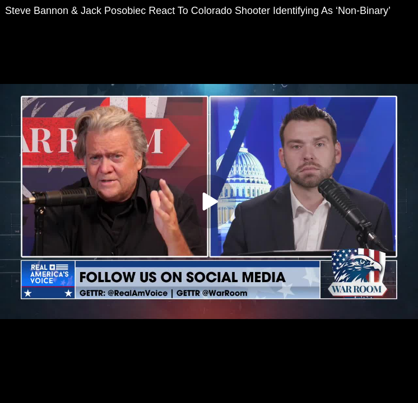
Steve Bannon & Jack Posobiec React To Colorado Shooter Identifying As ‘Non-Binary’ (198, 10)
